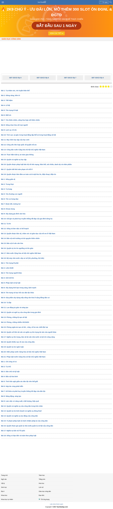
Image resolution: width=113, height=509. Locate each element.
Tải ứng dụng (44, 499)
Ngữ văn (4, 479)
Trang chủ (4, 475)
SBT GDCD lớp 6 (97, 78)
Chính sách (59, 504)
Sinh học (4, 487)
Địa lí (2, 491)
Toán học (42, 475)
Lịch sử (41, 487)
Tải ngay (104, 2)
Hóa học (41, 483)
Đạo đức (41, 495)
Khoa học (4, 495)
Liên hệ (52, 504)
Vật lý (3, 483)
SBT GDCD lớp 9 (15, 78)
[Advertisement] (56, 56)
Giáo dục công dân (11, 39)
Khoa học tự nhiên (7, 499)
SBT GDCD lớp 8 (43, 78)
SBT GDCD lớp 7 (70, 78)
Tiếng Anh (42, 479)
